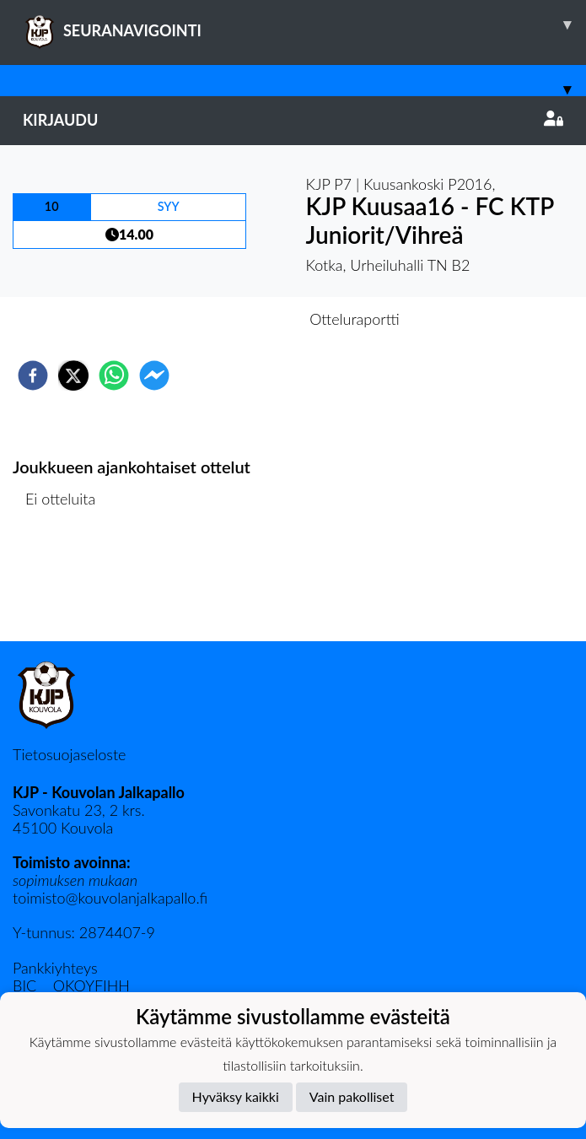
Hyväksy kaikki (235, 1096)
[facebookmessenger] (154, 375)
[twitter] (73, 375)
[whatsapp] (114, 375)
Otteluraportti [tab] (354, 319)
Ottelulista (67, 584)
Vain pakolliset (352, 1096)
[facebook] (33, 375)
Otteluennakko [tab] (234, 319)
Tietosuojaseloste (69, 754)
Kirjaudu (293, 120)
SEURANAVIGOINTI (304, 24)
